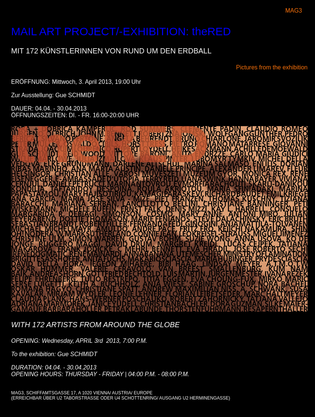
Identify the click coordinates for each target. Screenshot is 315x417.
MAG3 (293, 10)
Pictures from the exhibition (272, 67)
